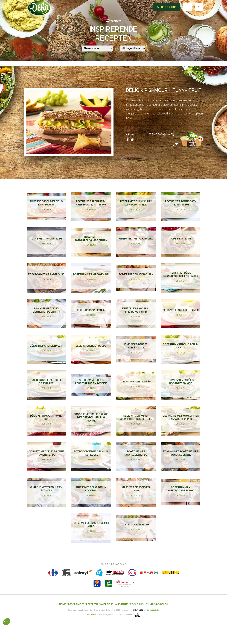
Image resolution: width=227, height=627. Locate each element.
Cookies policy (139, 604)
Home (62, 604)
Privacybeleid (159, 604)
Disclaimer (92, 615)
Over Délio (107, 604)
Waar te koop (166, 7)
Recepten (92, 604)
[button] (6, 621)
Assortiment (76, 604)
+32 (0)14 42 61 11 (138, 610)
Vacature (122, 604)
